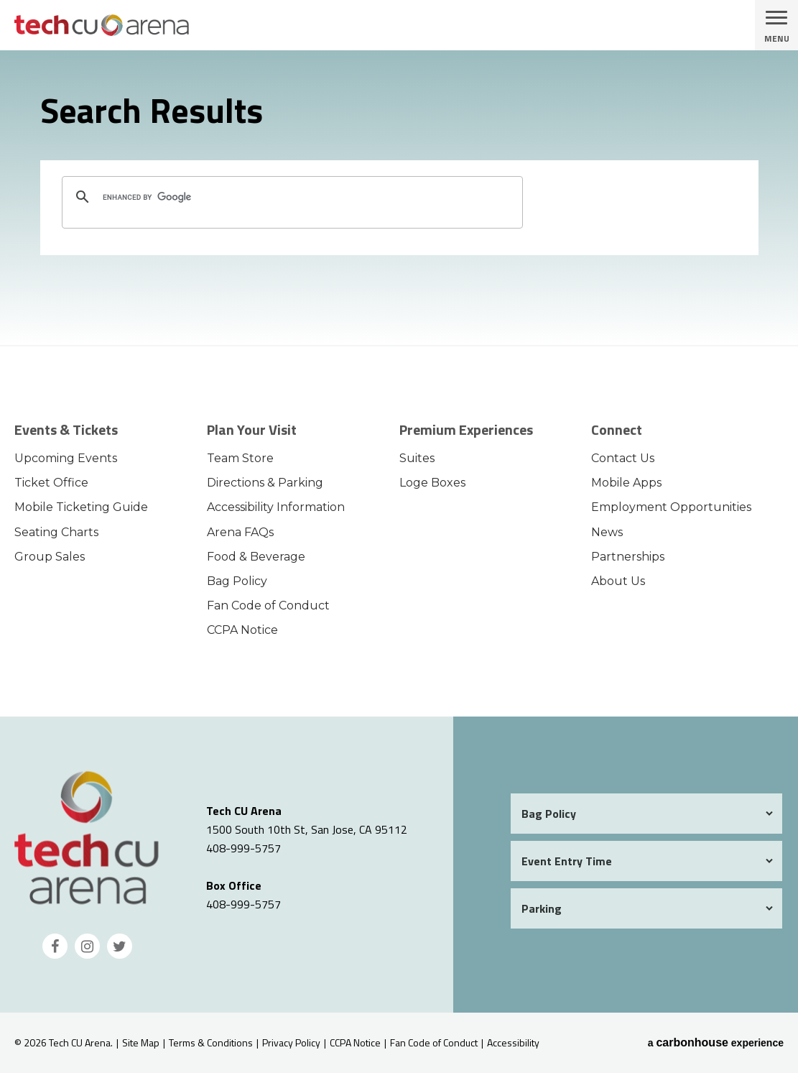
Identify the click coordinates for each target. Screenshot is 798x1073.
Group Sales (49, 556)
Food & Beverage (256, 556)
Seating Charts (56, 532)
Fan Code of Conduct (268, 605)
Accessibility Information (276, 507)
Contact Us (622, 458)
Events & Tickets (66, 429)
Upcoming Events (65, 458)
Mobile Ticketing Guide (81, 507)
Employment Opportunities (671, 507)
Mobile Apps (626, 482)
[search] (290, 197)
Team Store (240, 458)
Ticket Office (51, 482)
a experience (716, 1043)
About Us (618, 581)
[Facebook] (55, 946)
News (607, 532)
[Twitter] (119, 946)
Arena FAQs (240, 532)
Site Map (140, 1042)
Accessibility (513, 1042)
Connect (616, 429)
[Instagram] (87, 946)
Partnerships (627, 556)
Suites (417, 458)
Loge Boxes (432, 482)
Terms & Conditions (211, 1042)
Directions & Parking (265, 482)
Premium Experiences (466, 429)
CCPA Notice (242, 630)
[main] (399, 197)
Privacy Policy (291, 1042)
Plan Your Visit (252, 429)
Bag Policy (237, 581)
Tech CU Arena (140, 25)
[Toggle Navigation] (776, 25)
